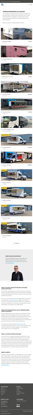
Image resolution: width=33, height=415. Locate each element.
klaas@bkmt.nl (11, 263)
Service (18, 389)
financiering (15, 301)
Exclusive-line (3, 389)
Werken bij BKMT (20, 388)
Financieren (19, 391)
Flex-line (2, 388)
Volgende (17, 243)
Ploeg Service (20, 325)
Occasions (3, 392)
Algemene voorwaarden (27, 411)
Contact (18, 394)
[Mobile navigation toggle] (31, 4)
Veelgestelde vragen (20, 392)
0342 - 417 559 (3, 404)
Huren (2, 394)
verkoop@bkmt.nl (5, 366)
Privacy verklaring (4, 411)
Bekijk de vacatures (16, 1)
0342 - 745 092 (15, 261)
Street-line (3, 391)
